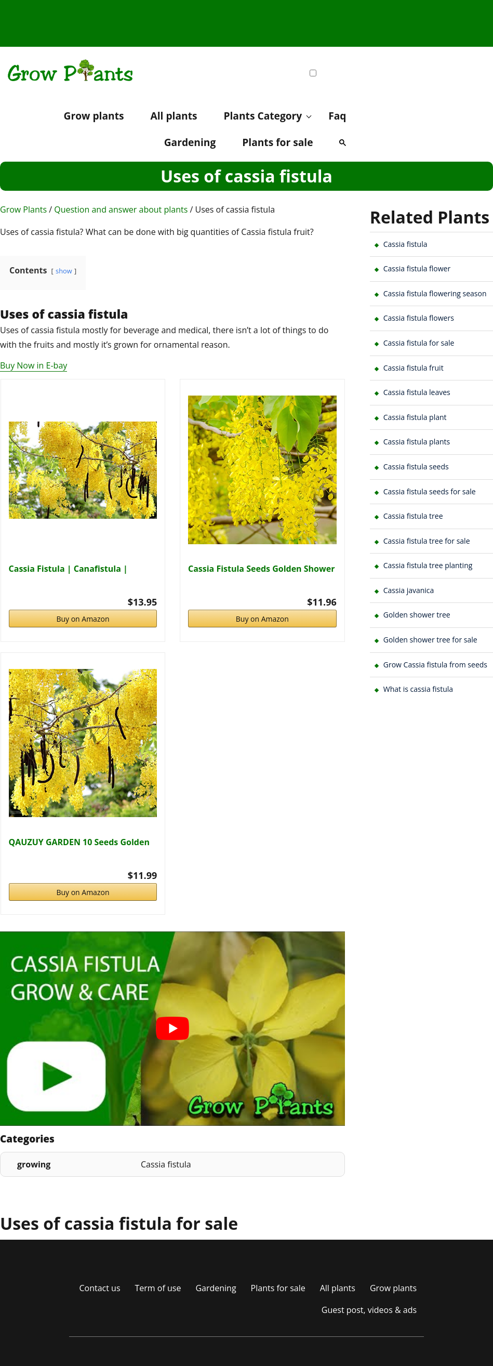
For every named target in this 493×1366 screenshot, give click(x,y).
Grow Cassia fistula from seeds (435, 664)
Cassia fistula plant (415, 417)
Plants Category (262, 116)
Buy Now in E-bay (33, 365)
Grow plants (94, 116)
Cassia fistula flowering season (435, 293)
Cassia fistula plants (416, 441)
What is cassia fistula (418, 689)
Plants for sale (277, 142)
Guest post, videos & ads (369, 1310)
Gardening (190, 142)
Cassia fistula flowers (418, 318)
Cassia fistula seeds (416, 466)
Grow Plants (23, 209)
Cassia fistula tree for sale (426, 541)
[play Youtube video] (172, 1028)
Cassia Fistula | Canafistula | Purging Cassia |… (68, 568)
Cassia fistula (405, 244)
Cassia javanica (408, 590)
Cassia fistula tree (413, 516)
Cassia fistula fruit (413, 368)
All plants (174, 116)
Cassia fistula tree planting (428, 565)
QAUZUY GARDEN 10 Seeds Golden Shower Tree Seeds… (79, 841)
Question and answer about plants (121, 209)
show (64, 270)
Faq (337, 116)
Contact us (99, 1288)
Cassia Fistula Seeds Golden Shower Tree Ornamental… (261, 568)
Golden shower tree (416, 615)
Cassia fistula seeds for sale (429, 491)
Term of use (158, 1288)
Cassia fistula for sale (419, 343)
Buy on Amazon (82, 619)
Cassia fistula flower (416, 268)
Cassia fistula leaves (416, 392)
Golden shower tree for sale (430, 640)
